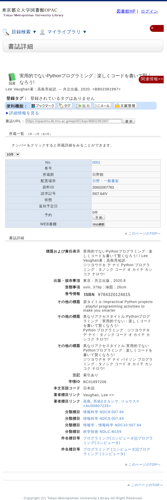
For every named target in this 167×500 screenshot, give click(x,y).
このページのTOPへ (145, 233)
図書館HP (126, 11)
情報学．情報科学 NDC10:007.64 (112, 425)
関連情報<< (152, 79)
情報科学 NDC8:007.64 (103, 412)
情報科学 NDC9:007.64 (103, 418)
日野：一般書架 (105, 181)
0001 (96, 162)
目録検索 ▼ (19, 32)
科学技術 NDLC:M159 (102, 432)
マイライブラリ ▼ (62, 32)
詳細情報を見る (24, 113)
